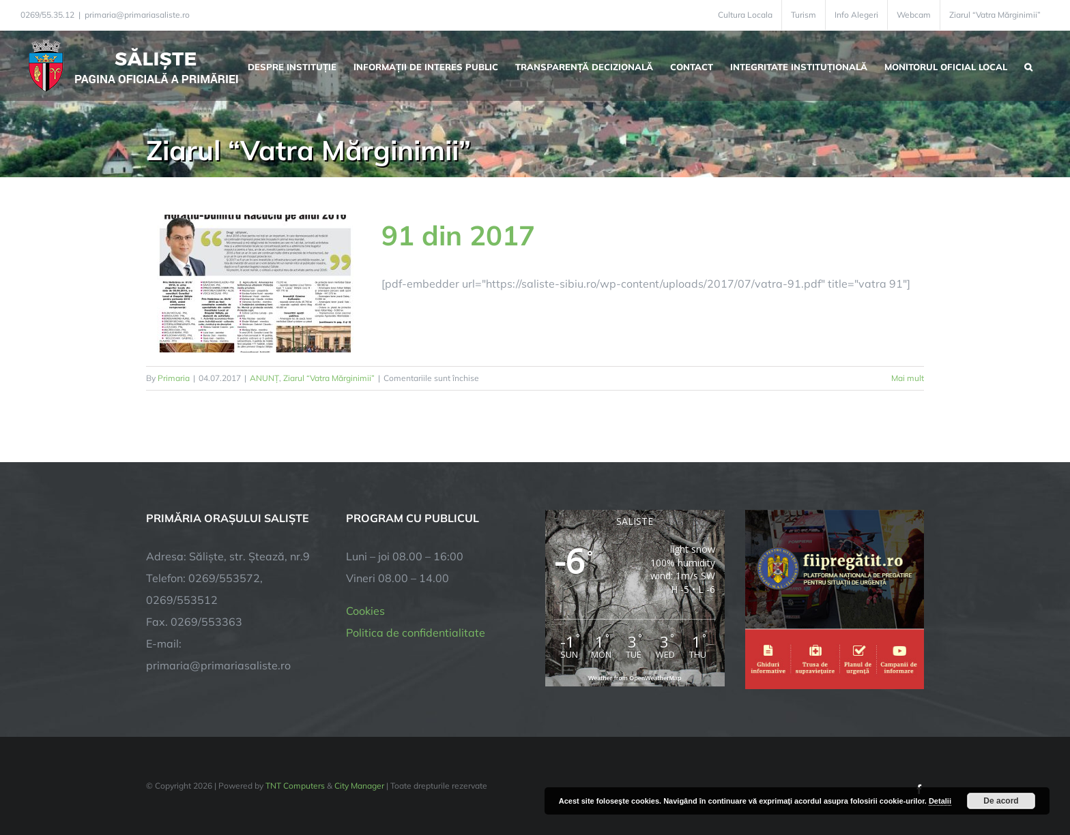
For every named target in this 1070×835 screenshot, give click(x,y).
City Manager (359, 785)
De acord (1000, 801)
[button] (1028, 65)
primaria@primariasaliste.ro (137, 15)
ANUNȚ (264, 378)
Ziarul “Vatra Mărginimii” (329, 378)
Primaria (174, 378)
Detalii (940, 801)
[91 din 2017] (255, 283)
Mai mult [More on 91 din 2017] (907, 378)
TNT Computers (295, 785)
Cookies (365, 611)
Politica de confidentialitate (415, 632)
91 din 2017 (458, 235)
